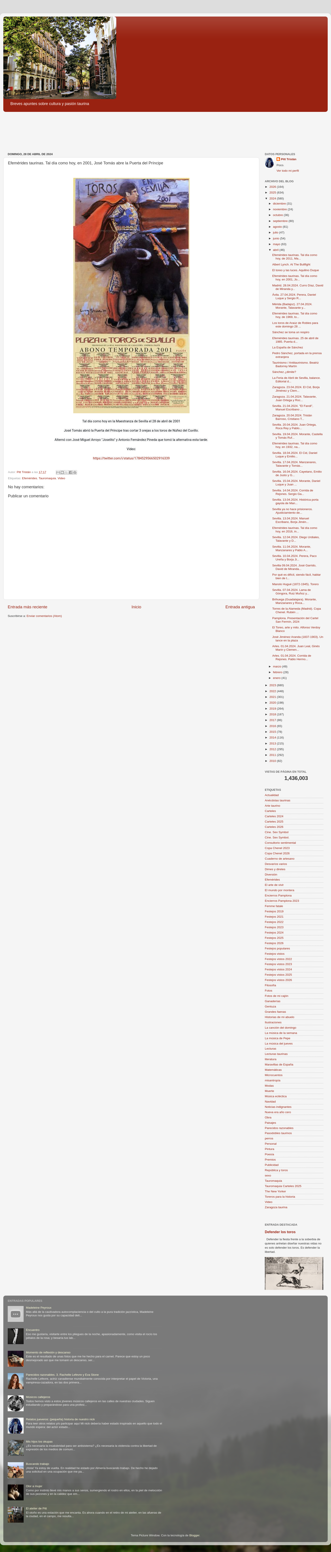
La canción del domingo (280, 1027)
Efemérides (29, 478)
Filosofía (270, 985)
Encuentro (32, 1330)
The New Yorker (275, 1191)
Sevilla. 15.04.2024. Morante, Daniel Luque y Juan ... (296, 482)
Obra (268, 1117)
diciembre (280, 203)
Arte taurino (272, 805)
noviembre (280, 209)
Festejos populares (277, 948)
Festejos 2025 (274, 937)
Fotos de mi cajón (276, 996)
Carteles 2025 (274, 821)
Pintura (269, 1149)
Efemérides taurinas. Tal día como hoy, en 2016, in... (294, 529)
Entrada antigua (240, 607)
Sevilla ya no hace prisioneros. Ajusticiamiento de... (292, 510)
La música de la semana (281, 1033)
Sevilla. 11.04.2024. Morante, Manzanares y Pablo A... (291, 548)
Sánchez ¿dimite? (284, 372)
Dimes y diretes (275, 869)
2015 (273, 731)
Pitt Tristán (288, 159)
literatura (270, 1059)
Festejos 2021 (274, 916)
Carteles (270, 811)
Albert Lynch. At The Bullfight (291, 264)
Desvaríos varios (276, 864)
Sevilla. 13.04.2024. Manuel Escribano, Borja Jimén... (290, 520)
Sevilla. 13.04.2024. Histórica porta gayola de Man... (295, 501)
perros (269, 1138)
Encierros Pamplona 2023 (282, 900)
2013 (273, 743)
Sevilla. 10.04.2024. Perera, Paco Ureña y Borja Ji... (294, 557)
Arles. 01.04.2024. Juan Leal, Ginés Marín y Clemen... (296, 647)
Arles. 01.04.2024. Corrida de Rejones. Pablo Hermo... (291, 657)
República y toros (276, 1170)
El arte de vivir (274, 885)
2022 (273, 691)
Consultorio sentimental (280, 842)
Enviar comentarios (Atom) (44, 616)
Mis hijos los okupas (39, 1441)
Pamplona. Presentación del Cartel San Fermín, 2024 (295, 619)
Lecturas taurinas (276, 1054)
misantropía (272, 1080)
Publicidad (271, 1165)
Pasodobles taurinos (278, 1133)
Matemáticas (273, 1069)
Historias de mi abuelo (279, 1017)
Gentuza (270, 1006)
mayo (277, 244)
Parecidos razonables (279, 1128)
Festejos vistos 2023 (278, 964)
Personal (270, 1143)
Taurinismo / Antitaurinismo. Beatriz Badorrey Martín (295, 364)
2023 (273, 685)
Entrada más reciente (27, 607)
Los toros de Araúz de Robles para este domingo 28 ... (295, 324)
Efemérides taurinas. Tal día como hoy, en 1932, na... (294, 445)
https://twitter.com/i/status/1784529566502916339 (131, 458)
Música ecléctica (276, 1096)
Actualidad (272, 795)
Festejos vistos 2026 (278, 980)
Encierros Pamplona (278, 895)
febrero (278, 672)
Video (61, 478)
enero (277, 678)
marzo (277, 666)
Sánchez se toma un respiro (290, 332)
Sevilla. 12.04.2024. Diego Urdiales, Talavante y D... (296, 538)
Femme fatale (274, 906)
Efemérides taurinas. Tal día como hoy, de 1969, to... (294, 315)
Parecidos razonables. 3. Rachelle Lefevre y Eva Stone (62, 1374)
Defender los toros (280, 1232)
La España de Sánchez (287, 347)
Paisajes (270, 1122)
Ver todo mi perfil (287, 170)
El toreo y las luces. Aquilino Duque (295, 270)
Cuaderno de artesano (279, 858)
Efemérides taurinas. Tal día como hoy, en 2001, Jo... (294, 277)
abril (276, 250)
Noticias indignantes (278, 1107)
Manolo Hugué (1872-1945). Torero (295, 584)
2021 (273, 697)
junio (276, 238)
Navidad (270, 1101)
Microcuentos (273, 1075)
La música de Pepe (277, 1038)
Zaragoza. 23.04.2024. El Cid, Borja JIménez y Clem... (296, 388)
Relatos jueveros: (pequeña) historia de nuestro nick (60, 1419)
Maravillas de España (279, 1064)
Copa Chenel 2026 (277, 853)
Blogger (194, 1535)
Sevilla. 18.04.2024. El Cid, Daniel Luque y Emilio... (294, 454)
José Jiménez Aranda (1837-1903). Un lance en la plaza (297, 638)
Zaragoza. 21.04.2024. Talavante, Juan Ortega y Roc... (294, 398)
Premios (270, 1159)
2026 (273, 186)
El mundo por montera (279, 890)
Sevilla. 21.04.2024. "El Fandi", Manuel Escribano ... (292, 407)
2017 (273, 720)
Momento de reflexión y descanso (48, 1352)
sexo (268, 1175)
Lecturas (270, 1048)
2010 (273, 761)
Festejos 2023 (274, 927)
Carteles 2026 (274, 827)
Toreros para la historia (280, 1196)
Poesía (269, 1154)
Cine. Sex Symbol (276, 832)
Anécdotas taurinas (277, 800)
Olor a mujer (34, 1486)
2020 (273, 702)
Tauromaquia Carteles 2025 (283, 1186)
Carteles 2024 (274, 816)
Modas (269, 1085)
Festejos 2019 (274, 911)
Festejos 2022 (274, 922)
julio (276, 232)
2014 (273, 737)
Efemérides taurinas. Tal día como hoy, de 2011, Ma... (294, 256)
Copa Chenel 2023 (277, 848)
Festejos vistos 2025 (278, 974)
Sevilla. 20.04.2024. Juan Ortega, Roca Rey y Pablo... (294, 426)
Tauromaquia (47, 478)
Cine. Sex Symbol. (277, 837)
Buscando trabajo (37, 1464)
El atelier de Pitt (36, 1508)
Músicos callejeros (38, 1397)
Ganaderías (272, 1001)
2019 (273, 708)
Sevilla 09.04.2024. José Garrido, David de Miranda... (294, 567)
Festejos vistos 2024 (278, 969)
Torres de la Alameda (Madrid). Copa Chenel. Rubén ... (296, 610)
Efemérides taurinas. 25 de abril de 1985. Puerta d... (295, 339)
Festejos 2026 (274, 943)
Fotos (268, 990)
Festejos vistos (274, 953)
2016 (273, 726)
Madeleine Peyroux (38, 1307)
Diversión (271, 874)
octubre (278, 215)
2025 (273, 192)
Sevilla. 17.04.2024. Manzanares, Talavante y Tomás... (294, 463)
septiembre (281, 221)
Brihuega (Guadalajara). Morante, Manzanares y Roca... (294, 601)
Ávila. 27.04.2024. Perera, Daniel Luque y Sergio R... (294, 296)
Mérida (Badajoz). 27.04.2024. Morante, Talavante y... (292, 306)
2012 (273, 749)
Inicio (136, 607)
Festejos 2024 (274, 932)
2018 (273, 714)
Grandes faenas (275, 1011)
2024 (273, 198)
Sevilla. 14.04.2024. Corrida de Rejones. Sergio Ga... (292, 492)
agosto (278, 226)
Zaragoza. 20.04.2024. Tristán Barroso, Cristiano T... (292, 417)
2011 (273, 755)
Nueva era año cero (278, 1112)
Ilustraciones (273, 1022)
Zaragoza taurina (276, 1207)
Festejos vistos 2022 (278, 959)
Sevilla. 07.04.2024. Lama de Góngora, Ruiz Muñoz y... (291, 591)
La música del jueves (279, 1043)
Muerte (269, 1091)
